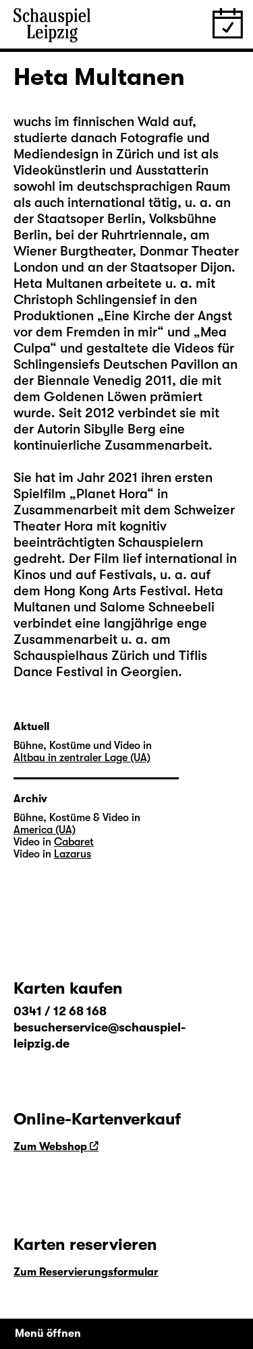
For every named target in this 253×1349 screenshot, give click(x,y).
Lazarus (72, 854)
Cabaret (74, 842)
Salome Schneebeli (157, 607)
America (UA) (44, 830)
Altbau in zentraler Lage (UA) (81, 758)
